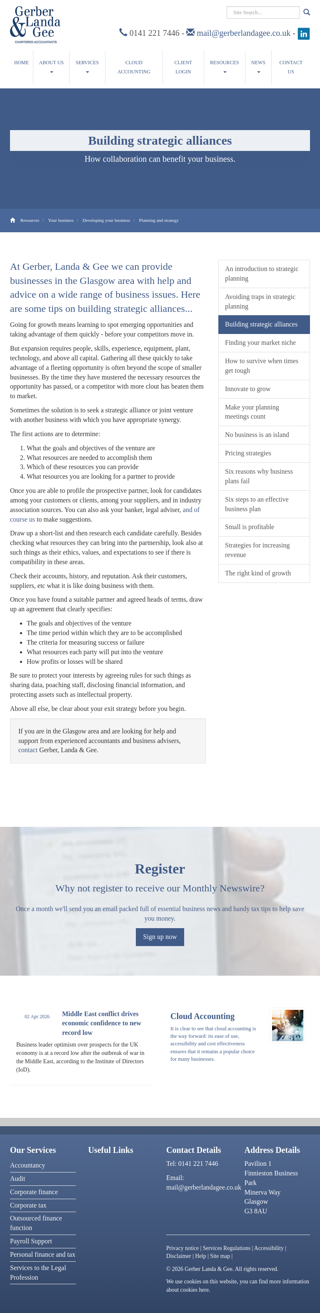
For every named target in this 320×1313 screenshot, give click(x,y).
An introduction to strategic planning (261, 273)
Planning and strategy (159, 220)
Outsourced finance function (36, 1223)
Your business (61, 220)
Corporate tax (28, 1205)
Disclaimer (178, 1256)
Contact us (290, 67)
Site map (220, 1256)
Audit (17, 1178)
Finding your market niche (260, 342)
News (258, 66)
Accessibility (269, 1248)
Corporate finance (34, 1191)
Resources (224, 66)
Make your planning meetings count (252, 412)
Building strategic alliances (261, 324)
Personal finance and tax (42, 1254)
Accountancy (27, 1165)
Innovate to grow (247, 388)
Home (21, 62)
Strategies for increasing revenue (257, 550)
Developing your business (106, 220)
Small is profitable (249, 526)
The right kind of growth (258, 573)
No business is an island (257, 434)
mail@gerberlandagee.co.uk (243, 33)
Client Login (183, 67)
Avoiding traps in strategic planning (260, 301)
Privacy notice (182, 1248)
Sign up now (160, 936)
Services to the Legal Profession (38, 1272)
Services (87, 66)
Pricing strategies (248, 453)
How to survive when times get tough (261, 365)
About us (51, 66)
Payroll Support (31, 1241)
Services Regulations (226, 1248)
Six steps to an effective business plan (257, 504)
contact (28, 749)
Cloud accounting (134, 67)
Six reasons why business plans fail (259, 476)
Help (200, 1256)
